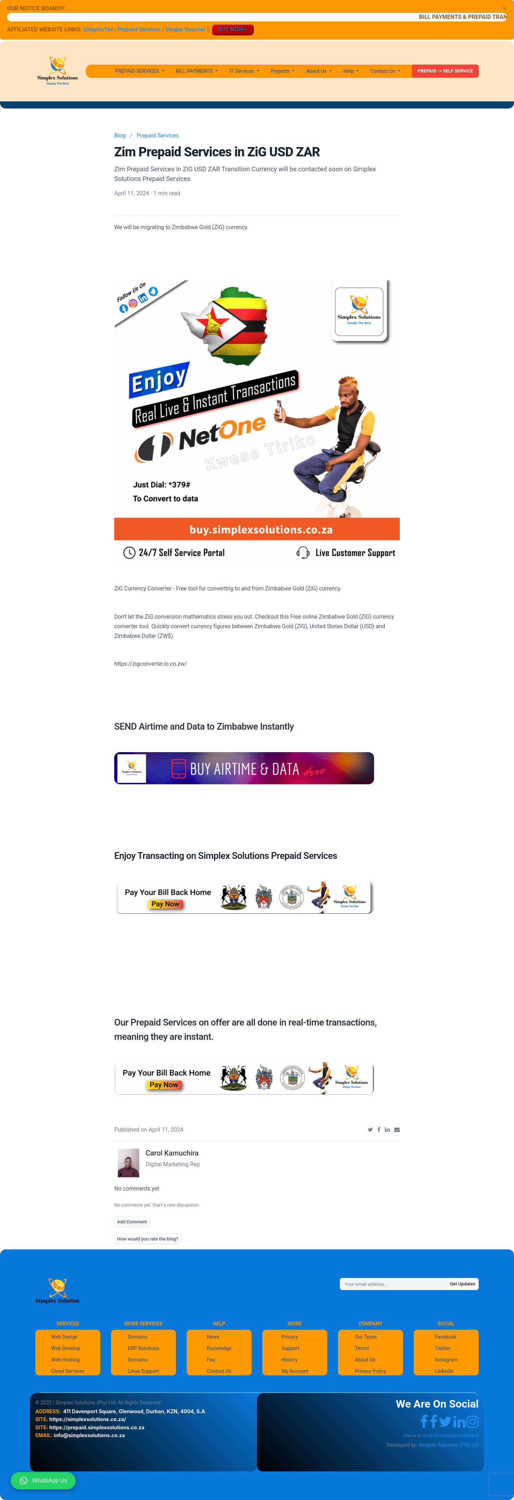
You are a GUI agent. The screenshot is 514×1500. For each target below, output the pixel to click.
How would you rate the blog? (147, 1239)
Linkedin (444, 1371)
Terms (362, 1348)
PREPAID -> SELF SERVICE (445, 71)
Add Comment (132, 1221)
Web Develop (65, 1348)
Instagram (446, 1360)
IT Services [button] (243, 71)
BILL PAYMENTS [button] (195, 71)
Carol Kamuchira (172, 1153)
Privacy (290, 1337)
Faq (211, 1360)
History (290, 1360)
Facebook (446, 1337)
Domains (137, 1337)
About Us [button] (317, 71)
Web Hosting (65, 1360)
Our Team (366, 1337)
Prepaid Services (139, 29)
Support (290, 1348)
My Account (295, 1371)
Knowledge (219, 1348)
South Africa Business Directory (451, 1435)
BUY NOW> (232, 29)
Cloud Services (67, 1371)
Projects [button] (281, 71)
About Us (365, 1360)
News (213, 1337)
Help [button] (349, 71)
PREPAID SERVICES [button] (137, 71)
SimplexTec (99, 29)
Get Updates (462, 1284)
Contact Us (219, 1371)
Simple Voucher (185, 29)
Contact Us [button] (383, 71)
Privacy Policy (370, 1371)
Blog (120, 135)
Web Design (64, 1337)
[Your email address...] (393, 1284)
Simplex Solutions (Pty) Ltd (449, 1445)
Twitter (442, 1348)
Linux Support (143, 1371)
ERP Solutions (143, 1348)
